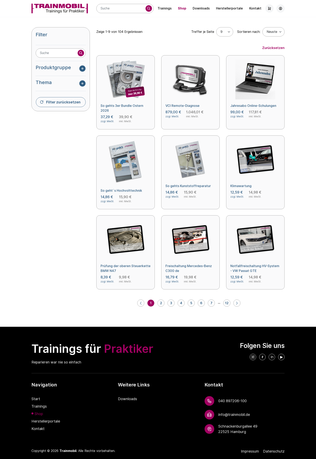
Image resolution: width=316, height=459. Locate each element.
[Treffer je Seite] (224, 31)
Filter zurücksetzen (63, 102)
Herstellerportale (229, 8)
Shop (182, 8)
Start (35, 399)
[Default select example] (273, 31)
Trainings (165, 8)
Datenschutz (274, 451)
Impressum (250, 451)
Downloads (201, 8)
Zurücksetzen (273, 48)
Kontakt (255, 8)
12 (227, 303)
